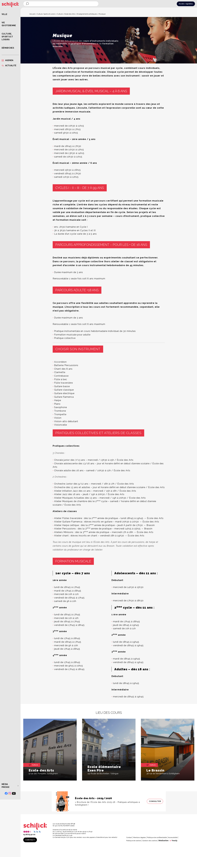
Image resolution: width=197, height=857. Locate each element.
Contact (30, 840)
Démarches (8, 48)
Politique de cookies (133, 841)
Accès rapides (186, 4)
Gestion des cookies (149, 841)
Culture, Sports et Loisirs (7, 37)
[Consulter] (109, 801)
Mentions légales (139, 837)
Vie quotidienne (9, 24)
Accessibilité (172, 837)
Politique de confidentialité (157, 837)
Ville (4, 14)
